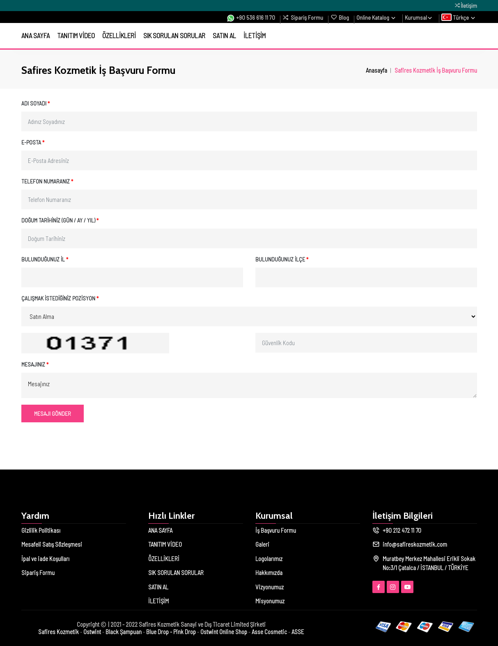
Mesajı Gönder (52, 413)
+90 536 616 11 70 (251, 18)
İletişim (465, 5)
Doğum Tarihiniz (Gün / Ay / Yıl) (60, 220)
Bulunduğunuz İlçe (281, 259)
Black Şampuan (124, 631)
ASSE (297, 631)
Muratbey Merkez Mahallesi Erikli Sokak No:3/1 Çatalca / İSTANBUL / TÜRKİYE (429, 563)
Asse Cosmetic (269, 631)
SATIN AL (224, 35)
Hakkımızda (268, 572)
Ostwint (92, 631)
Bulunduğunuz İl (44, 259)
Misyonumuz (270, 601)
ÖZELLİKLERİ (119, 35)
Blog (339, 17)
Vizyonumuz (269, 587)
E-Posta (32, 142)
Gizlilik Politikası (40, 530)
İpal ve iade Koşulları (45, 558)
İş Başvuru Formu (275, 530)
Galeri (262, 544)
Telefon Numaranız (47, 181)
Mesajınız (34, 364)
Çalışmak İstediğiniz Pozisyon (60, 298)
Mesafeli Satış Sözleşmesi (51, 544)
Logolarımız (268, 558)
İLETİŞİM (254, 35)
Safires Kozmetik (58, 631)
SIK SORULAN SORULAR (174, 35)
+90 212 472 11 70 (402, 530)
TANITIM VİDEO (76, 35)
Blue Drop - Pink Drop (171, 631)
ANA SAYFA (35, 35)
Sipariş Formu (302, 17)
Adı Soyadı (35, 103)
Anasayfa (376, 69)
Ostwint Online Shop (223, 631)
